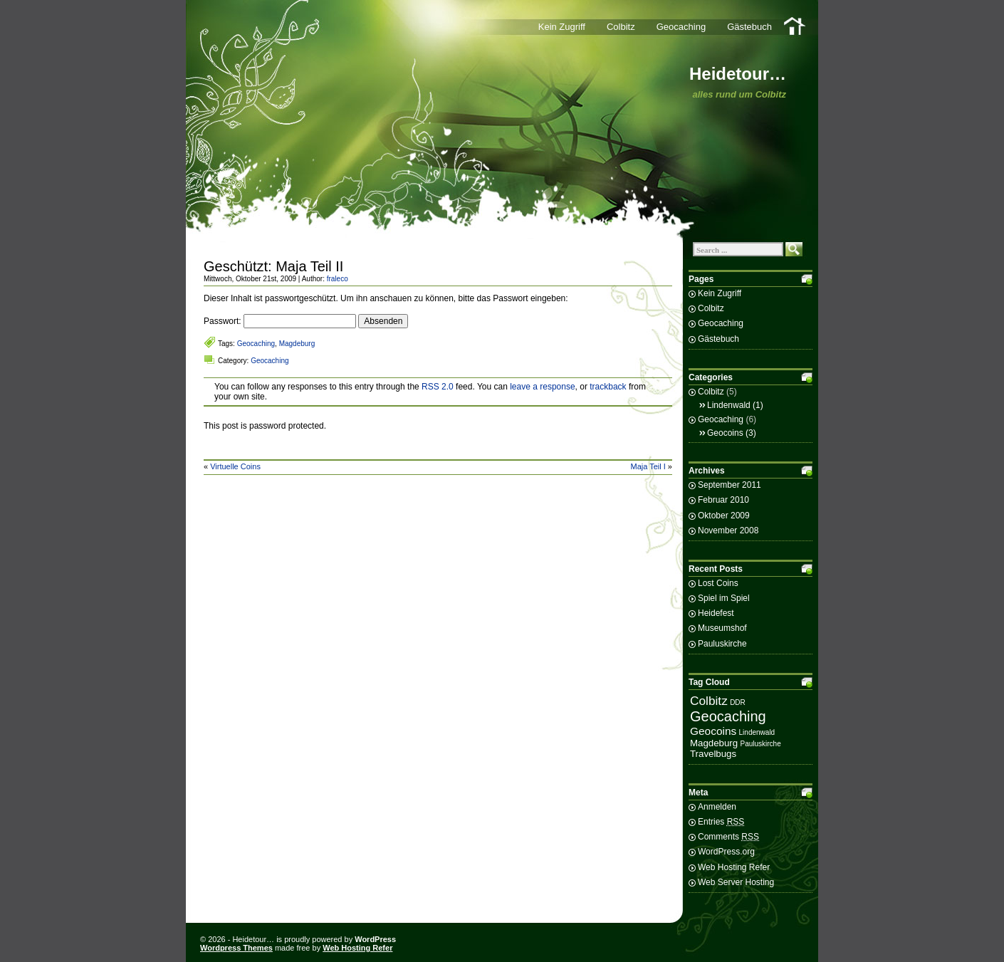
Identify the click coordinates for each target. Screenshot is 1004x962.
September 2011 (729, 485)
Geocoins (725, 433)
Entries (721, 822)
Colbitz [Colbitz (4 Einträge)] (709, 701)
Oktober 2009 (724, 516)
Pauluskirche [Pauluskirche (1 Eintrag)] (760, 744)
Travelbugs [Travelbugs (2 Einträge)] (713, 753)
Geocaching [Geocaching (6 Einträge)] (728, 716)
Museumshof (722, 628)
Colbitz (621, 26)
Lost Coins (718, 583)
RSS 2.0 (438, 387)
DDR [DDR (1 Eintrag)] (738, 702)
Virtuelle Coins (235, 466)
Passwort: (280, 321)
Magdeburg (297, 343)
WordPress (375, 939)
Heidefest (716, 613)
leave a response (542, 387)
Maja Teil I (647, 466)
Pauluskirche (722, 644)
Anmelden (717, 807)
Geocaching (681, 26)
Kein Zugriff (561, 26)
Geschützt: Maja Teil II (273, 266)
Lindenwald (729, 405)
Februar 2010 (723, 500)
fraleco (337, 279)
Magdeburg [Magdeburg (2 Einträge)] (714, 743)
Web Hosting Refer (734, 867)
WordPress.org (726, 852)
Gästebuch (749, 26)
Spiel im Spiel (724, 598)
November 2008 (728, 530)
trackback (608, 387)
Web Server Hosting (736, 882)
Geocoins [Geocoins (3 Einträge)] (713, 731)
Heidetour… (737, 73)
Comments (728, 837)
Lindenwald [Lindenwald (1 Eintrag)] (757, 732)
